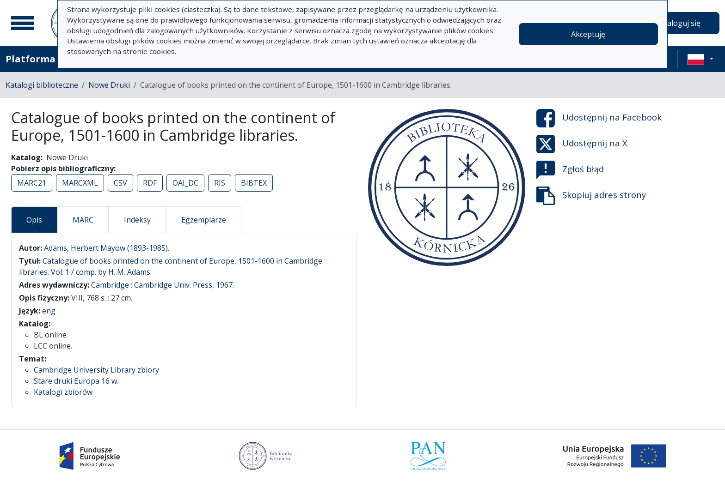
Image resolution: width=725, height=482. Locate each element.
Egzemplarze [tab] (203, 220)
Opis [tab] (34, 220)
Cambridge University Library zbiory (96, 370)
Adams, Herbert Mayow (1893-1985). (106, 248)
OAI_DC (185, 183)
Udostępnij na (599, 118)
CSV (120, 183)
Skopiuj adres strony (591, 196)
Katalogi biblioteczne (42, 85)
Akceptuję (588, 34)
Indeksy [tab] (137, 220)
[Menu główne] (23, 23)
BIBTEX (254, 183)
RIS (219, 183)
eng (48, 311)
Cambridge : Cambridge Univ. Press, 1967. (162, 285)
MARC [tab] (83, 220)
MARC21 (31, 183)
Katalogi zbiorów (63, 392)
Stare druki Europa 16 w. (76, 381)
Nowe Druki (109, 85)
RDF (150, 183)
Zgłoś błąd (570, 170)
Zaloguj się (681, 23)
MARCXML (80, 183)
